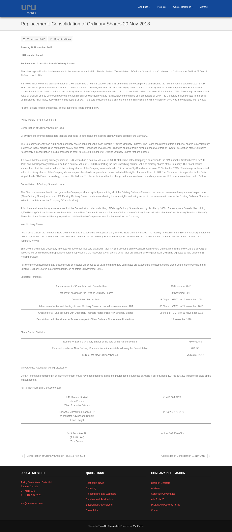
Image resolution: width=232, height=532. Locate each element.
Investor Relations (181, 7)
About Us (143, 7)
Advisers (155, 488)
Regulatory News (62, 39)
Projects (161, 7)
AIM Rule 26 (157, 499)
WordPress (137, 526)
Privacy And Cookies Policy (165, 504)
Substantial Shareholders (99, 504)
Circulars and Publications (99, 499)
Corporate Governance (163, 493)
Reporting (91, 488)
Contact (204, 7)
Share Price (92, 510)
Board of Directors (160, 483)
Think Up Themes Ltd (108, 526)
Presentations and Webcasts (101, 493)
